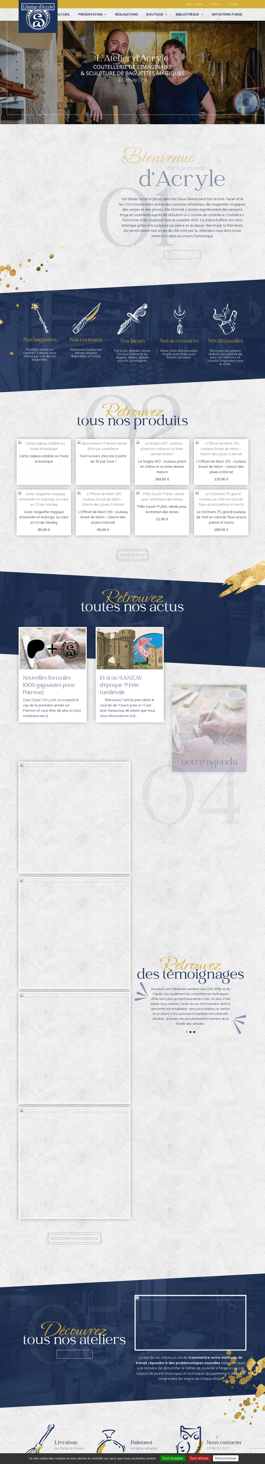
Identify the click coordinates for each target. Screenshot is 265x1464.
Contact (233, 4)
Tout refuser (199, 1458)
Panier (215, 4)
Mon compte (195, 4)
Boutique (156, 14)
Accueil (63, 14)
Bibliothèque (190, 14)
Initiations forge (227, 14)
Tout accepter (172, 1458)
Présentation (92, 14)
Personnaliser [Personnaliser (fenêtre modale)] (225, 1458)
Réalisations (126, 14)
